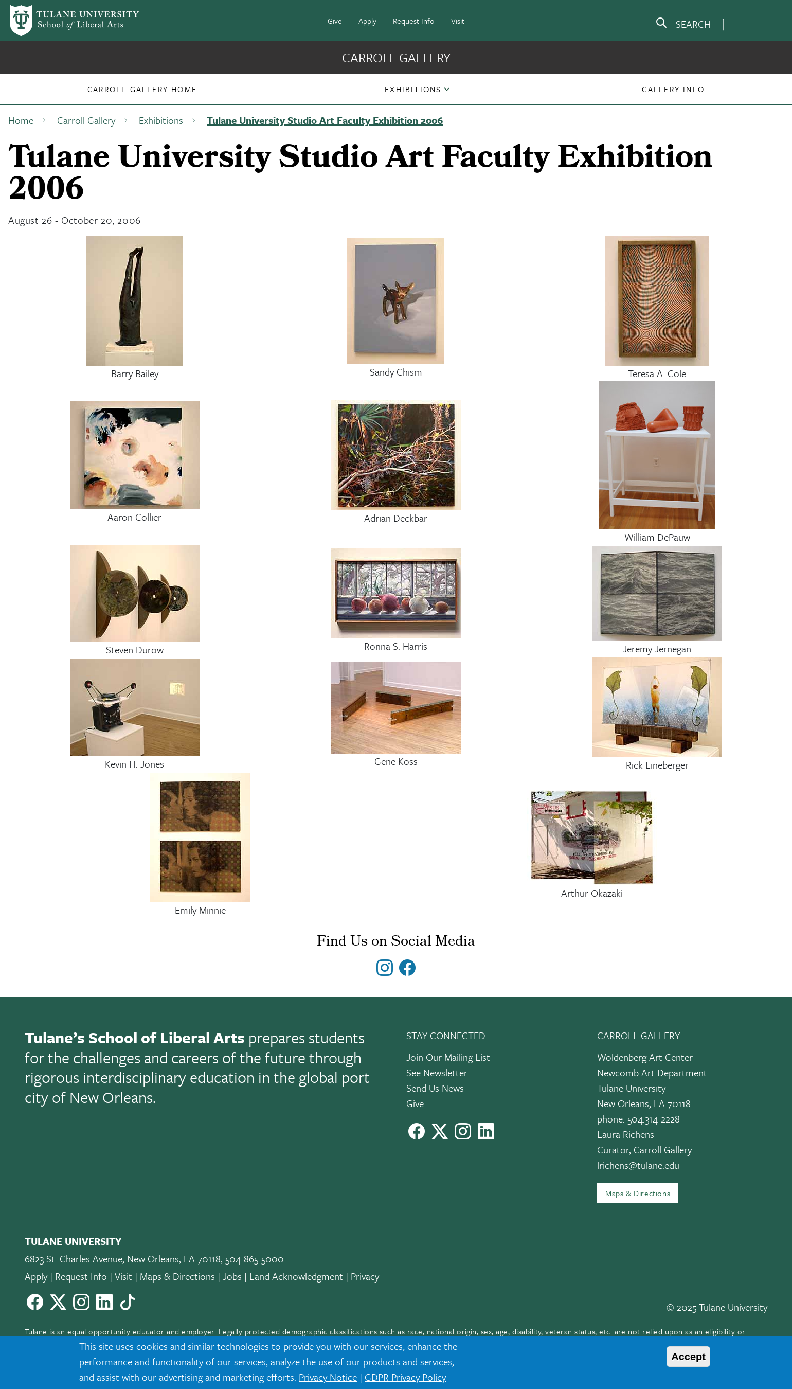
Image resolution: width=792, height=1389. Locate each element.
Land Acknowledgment (296, 1276)
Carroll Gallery (396, 57)
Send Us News (435, 1088)
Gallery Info (673, 89)
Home (20, 120)
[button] (142, 89)
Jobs (232, 1276)
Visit (457, 20)
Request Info (414, 20)
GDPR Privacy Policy (405, 1377)
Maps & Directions (637, 1193)
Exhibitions (413, 89)
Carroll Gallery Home (142, 89)
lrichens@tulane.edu (638, 1165)
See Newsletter (436, 1072)
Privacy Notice (328, 1377)
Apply (367, 20)
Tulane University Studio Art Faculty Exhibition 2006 (325, 120)
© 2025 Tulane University (717, 1307)
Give (335, 20)
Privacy (365, 1276)
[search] (683, 24)
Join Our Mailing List (448, 1057)
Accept (688, 1356)
